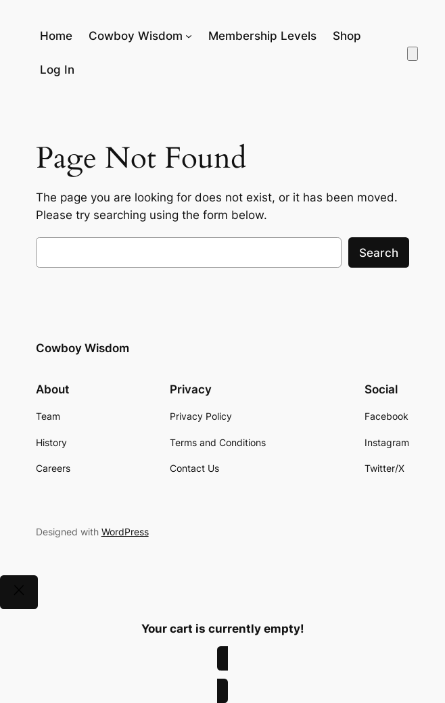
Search (378, 253)
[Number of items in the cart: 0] (412, 54)
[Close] (19, 592)
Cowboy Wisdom (82, 348)
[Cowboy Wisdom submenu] (188, 35)
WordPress (125, 531)
